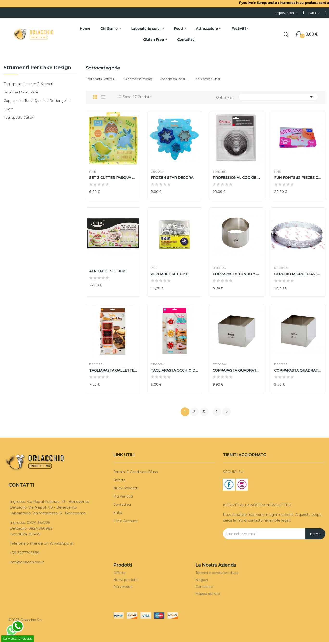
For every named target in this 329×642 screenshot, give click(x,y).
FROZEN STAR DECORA (173, 177)
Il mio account (125, 521)
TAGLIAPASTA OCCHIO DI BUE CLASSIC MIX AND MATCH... (175, 370)
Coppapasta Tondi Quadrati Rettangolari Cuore (37, 105)
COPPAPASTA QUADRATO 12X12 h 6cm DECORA (298, 370)
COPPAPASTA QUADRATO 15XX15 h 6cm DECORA (236, 370)
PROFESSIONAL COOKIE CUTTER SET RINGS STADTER (236, 177)
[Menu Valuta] (314, 13)
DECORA (158, 171)
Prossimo (226, 412)
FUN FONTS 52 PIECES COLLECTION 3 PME (298, 177)
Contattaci (122, 504)
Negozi (202, 580)
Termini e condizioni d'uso (135, 472)
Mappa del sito (208, 594)
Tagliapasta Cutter (19, 117)
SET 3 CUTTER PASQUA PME (113, 177)
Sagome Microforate (21, 92)
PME (93, 171)
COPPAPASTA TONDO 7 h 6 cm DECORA (236, 274)
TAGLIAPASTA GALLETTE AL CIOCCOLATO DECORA (113, 370)
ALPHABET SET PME (170, 274)
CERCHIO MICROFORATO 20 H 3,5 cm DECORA (298, 274)
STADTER (220, 171)
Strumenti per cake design (37, 67)
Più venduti (123, 496)
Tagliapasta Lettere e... (101, 79)
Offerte (119, 480)
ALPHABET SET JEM (108, 271)
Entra (117, 513)
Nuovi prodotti (125, 488)
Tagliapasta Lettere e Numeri (28, 84)
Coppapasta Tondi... (173, 79)
